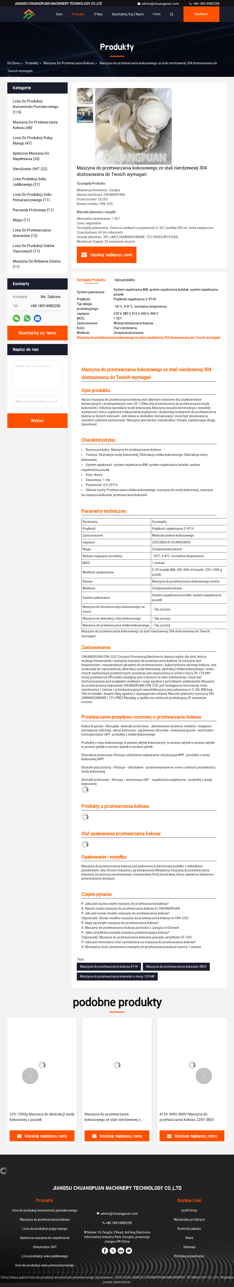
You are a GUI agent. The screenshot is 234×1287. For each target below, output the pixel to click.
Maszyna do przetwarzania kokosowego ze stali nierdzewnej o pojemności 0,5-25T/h (113, 1117)
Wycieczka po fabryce (189, 1219)
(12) (32, 233)
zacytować (201, 14)
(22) (30, 169)
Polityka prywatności (189, 1256)
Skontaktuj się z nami (128, 14)
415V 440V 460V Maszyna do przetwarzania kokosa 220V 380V (187, 1117)
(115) (35, 106)
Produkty (78, 14)
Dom (59, 14)
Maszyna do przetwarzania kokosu (68, 63)
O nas (98, 14)
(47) (33, 140)
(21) (29, 182)
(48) (35, 125)
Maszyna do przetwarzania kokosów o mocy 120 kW (117, 976)
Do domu (13, 63)
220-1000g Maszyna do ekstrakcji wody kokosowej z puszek (42, 1117)
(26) (31, 156)
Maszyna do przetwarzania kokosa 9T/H (109, 966)
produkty (31, 63)
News (189, 1238)
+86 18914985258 (204, 3)
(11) (32, 197)
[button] (30, 1076)
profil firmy (189, 1210)
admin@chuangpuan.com (158, 3)
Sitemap (189, 1247)
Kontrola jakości (189, 1229)
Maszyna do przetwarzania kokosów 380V (176, 966)
